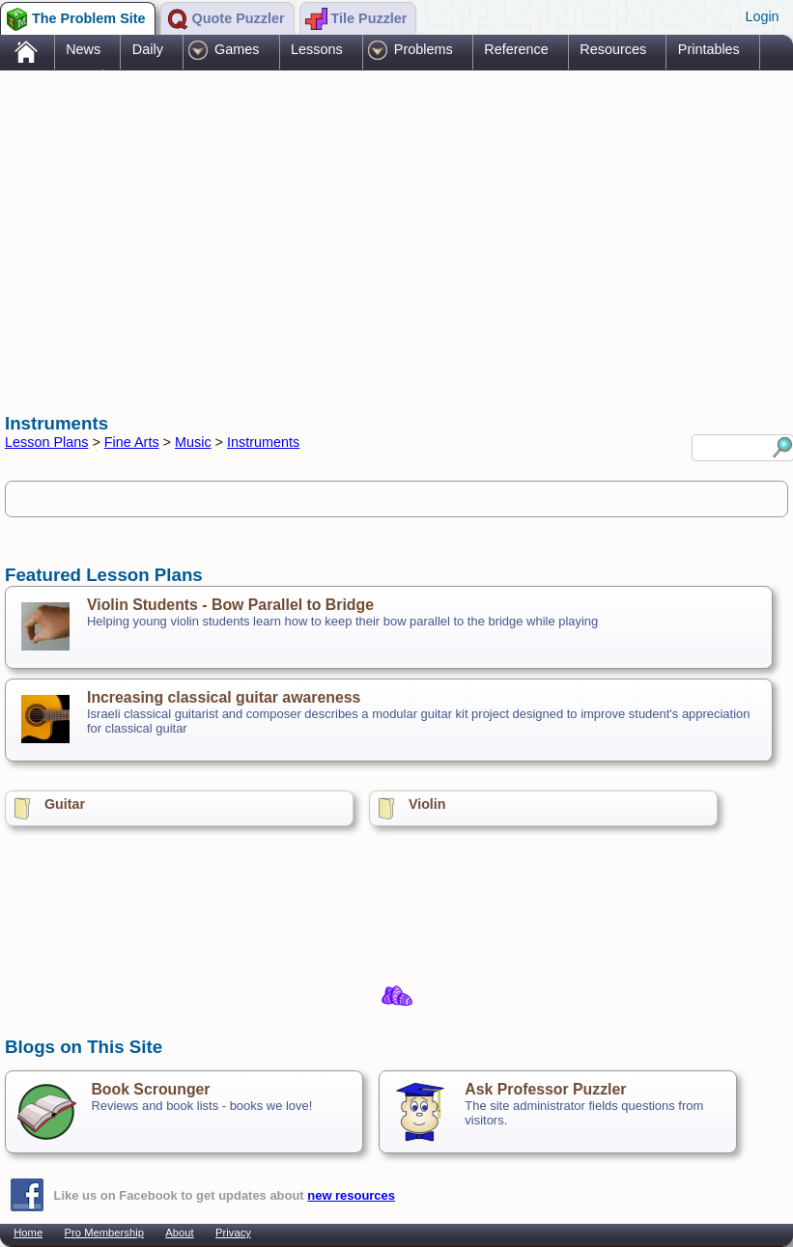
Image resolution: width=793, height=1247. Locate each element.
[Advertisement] (356, 225)
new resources (351, 1195)
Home (28, 1232)
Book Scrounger (150, 1089)
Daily (147, 49)
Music (193, 442)
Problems (423, 49)
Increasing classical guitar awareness (223, 697)
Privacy (233, 1232)
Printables (709, 49)
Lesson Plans (46, 442)
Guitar (64, 804)
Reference (516, 49)
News (83, 49)
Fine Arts (131, 442)
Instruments (263, 442)
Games (236, 49)
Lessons (317, 49)
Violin (427, 804)
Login (762, 16)
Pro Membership (104, 1232)
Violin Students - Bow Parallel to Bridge (230, 604)
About (179, 1232)
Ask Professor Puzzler (545, 1089)
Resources (613, 49)
